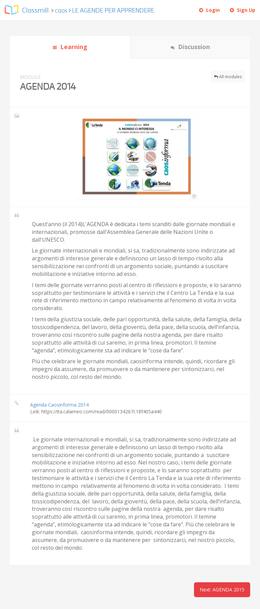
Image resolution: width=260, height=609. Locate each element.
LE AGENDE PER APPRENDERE (113, 10)
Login (209, 10)
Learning (70, 47)
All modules (228, 77)
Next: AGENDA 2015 (222, 589)
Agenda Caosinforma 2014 (59, 404)
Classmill (35, 10)
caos (61, 10)
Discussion (190, 47)
